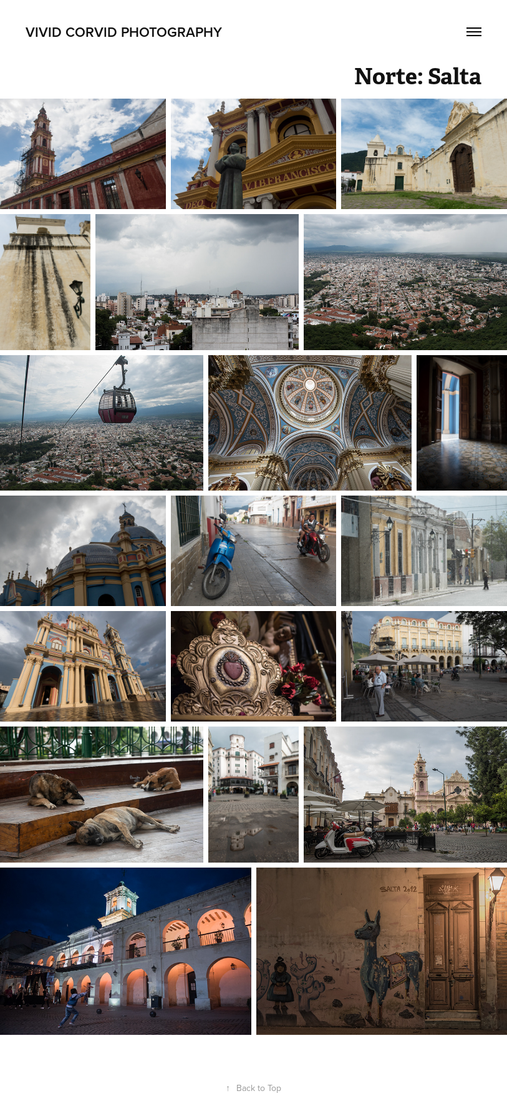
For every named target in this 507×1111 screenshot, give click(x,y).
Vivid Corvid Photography (124, 32)
